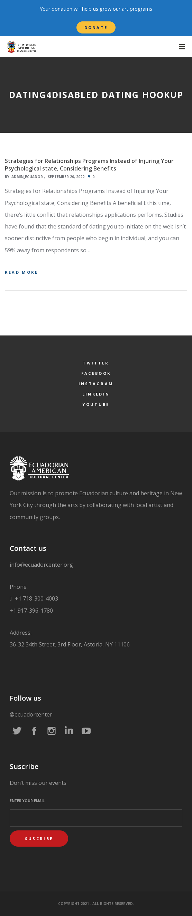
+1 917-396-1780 (31, 610)
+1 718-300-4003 (35, 598)
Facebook (96, 373)
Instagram (96, 383)
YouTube (95, 404)
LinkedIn (96, 394)
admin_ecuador (27, 176)
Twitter (96, 363)
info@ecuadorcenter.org (41, 564)
